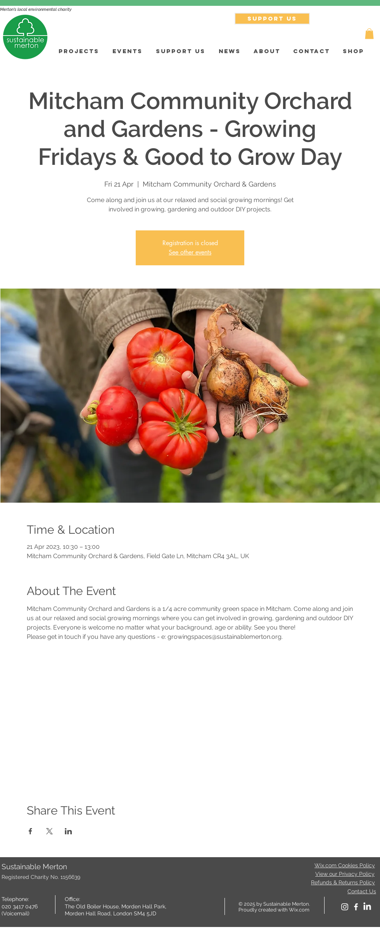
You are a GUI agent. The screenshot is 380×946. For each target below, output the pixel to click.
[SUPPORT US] (272, 18)
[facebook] (356, 906)
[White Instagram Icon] (344, 906)
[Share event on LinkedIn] (68, 831)
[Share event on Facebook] (30, 831)
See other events (190, 252)
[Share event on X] (49, 831)
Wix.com (299, 910)
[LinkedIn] (367, 906)
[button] (369, 33)
